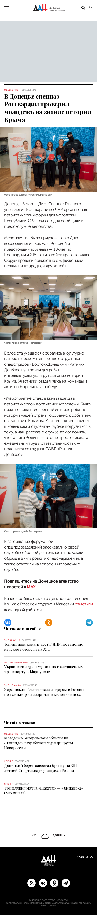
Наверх (85, 856)
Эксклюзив (12, 640)
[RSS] (31, 882)
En (91, 7)
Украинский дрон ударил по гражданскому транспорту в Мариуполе (43, 669)
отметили (84, 604)
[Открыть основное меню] (7, 8)
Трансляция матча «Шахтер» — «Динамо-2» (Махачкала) (43, 790)
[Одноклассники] (48, 622)
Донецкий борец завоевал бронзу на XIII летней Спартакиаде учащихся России (40, 768)
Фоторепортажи (16, 663)
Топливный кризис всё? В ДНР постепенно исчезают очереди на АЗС (43, 647)
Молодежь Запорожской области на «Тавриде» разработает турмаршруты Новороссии (38, 742)
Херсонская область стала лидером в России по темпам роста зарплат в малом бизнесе (44, 692)
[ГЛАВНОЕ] (66, 882)
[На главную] (49, 7)
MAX (31, 587)
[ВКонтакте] (7, 622)
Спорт (8, 761)
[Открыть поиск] (83, 8)
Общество (11, 90)
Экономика (12, 685)
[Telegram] (89, 622)
